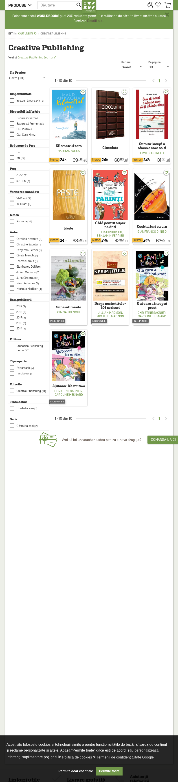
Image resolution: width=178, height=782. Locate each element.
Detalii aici (95, 21)
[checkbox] (29, 100)
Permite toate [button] (109, 771)
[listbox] (159, 66)
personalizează (146, 750)
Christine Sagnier (152, 312)
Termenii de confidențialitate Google (125, 757)
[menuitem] (149, 5)
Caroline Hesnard (152, 316)
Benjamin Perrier (110, 235)
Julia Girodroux (110, 232)
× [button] (167, 14)
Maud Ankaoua (68, 151)
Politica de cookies (77, 757)
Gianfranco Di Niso (152, 231)
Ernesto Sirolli (152, 153)
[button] (59, 5)
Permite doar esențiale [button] (76, 771)
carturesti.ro (27, 33)
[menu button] (21, 5)
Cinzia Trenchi (68, 312)
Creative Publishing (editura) (37, 57)
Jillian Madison (110, 312)
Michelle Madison (110, 316)
